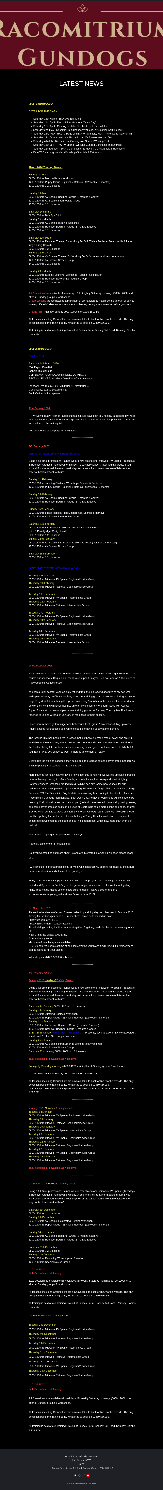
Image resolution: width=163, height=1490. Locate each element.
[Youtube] (88, 1475)
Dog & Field (60, 678)
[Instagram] (79, 1475)
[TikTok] (83, 1475)
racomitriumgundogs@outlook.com (82, 1456)
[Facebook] (75, 1475)
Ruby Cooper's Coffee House (45, 682)
